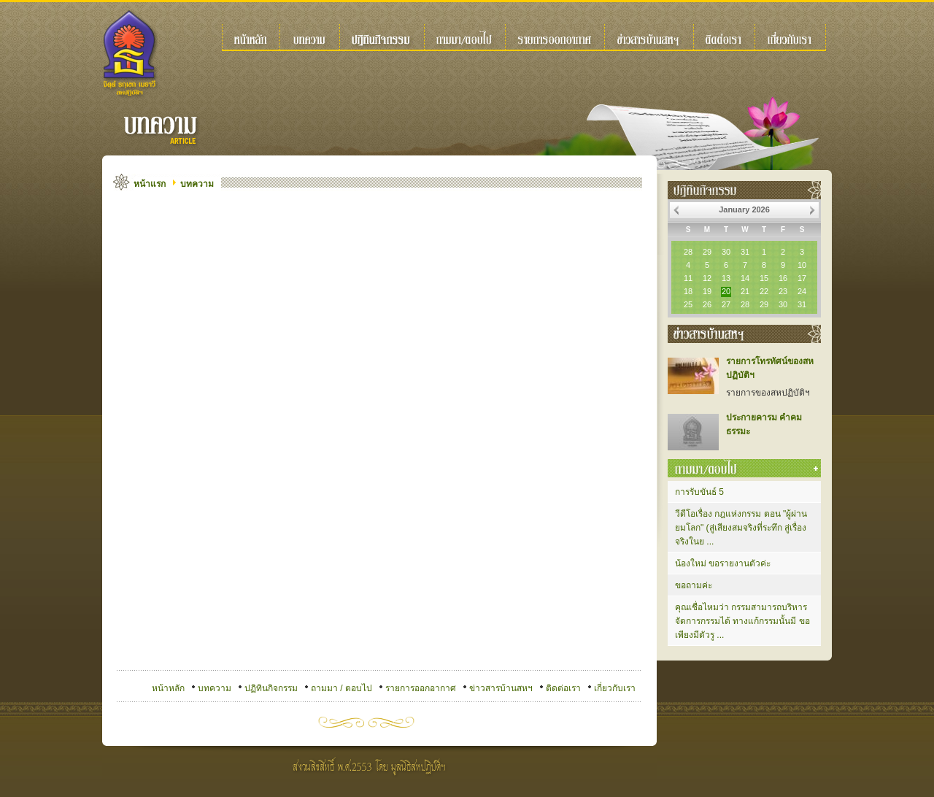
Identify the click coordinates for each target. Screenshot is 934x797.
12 (707, 278)
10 (802, 265)
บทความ (197, 184)
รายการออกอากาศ (420, 688)
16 (783, 278)
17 (802, 278)
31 (745, 251)
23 (783, 291)
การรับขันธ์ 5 (699, 492)
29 (707, 251)
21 (745, 291)
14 (745, 278)
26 (707, 304)
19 (707, 291)
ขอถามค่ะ (693, 585)
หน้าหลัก (168, 688)
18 (688, 291)
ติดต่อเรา (563, 688)
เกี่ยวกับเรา (615, 688)
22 (764, 291)
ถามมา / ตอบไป (341, 688)
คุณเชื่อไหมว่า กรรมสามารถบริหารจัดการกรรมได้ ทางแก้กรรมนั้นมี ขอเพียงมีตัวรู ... (742, 621)
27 (726, 304)
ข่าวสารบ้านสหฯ (501, 688)
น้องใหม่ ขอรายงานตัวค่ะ (723, 563)
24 (802, 291)
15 (764, 278)
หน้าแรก (150, 184)
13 (726, 278)
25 (688, 304)
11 (688, 278)
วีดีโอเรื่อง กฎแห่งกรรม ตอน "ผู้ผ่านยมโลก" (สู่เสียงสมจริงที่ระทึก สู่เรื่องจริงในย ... (741, 528)
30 (726, 251)
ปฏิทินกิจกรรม (271, 688)
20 (726, 291)
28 (688, 251)
